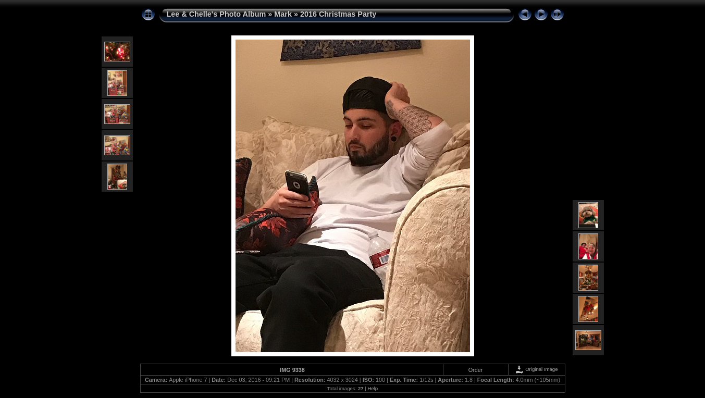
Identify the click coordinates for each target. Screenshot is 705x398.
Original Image (536, 369)
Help (372, 388)
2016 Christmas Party (338, 14)
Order (475, 370)
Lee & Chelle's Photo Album (216, 14)
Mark (283, 14)
